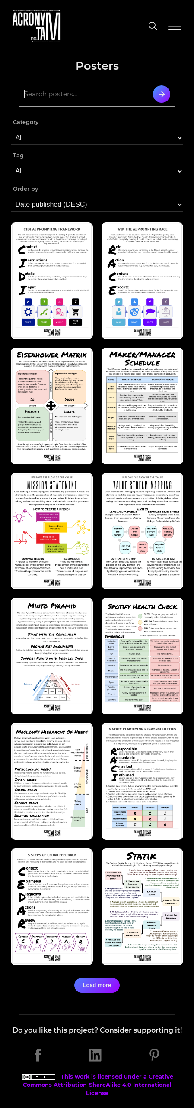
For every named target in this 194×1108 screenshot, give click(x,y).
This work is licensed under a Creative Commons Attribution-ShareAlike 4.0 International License (97, 1084)
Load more (97, 985)
